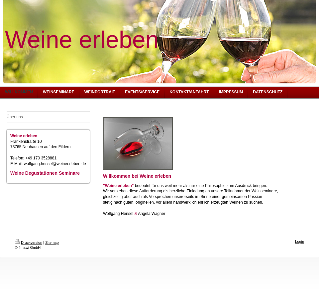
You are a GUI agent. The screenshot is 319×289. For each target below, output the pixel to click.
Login (299, 241)
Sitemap (51, 242)
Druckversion (28, 242)
